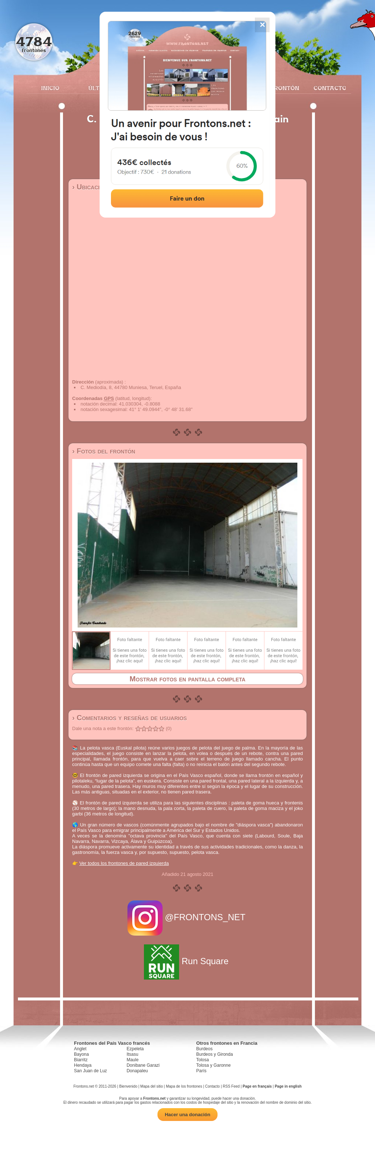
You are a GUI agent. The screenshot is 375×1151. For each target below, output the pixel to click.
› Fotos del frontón (103, 451)
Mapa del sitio (151, 1086)
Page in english (288, 1086)
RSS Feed (231, 1086)
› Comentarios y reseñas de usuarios (129, 718)
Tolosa (202, 1059)
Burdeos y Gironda (214, 1054)
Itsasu (132, 1054)
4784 (34, 41)
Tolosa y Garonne (213, 1065)
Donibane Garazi (143, 1065)
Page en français (257, 1086)
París (201, 1070)
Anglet (80, 1048)
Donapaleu (137, 1070)
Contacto (326, 88)
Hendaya (83, 1065)
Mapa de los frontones (184, 1086)
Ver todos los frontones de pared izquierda (124, 863)
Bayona (81, 1054)
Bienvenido (128, 1086)
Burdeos (204, 1048)
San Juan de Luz (90, 1070)
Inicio (50, 88)
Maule (133, 1059)
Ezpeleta (135, 1048)
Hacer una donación (187, 1114)
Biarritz (81, 1059)
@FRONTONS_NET (187, 917)
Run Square (187, 961)
